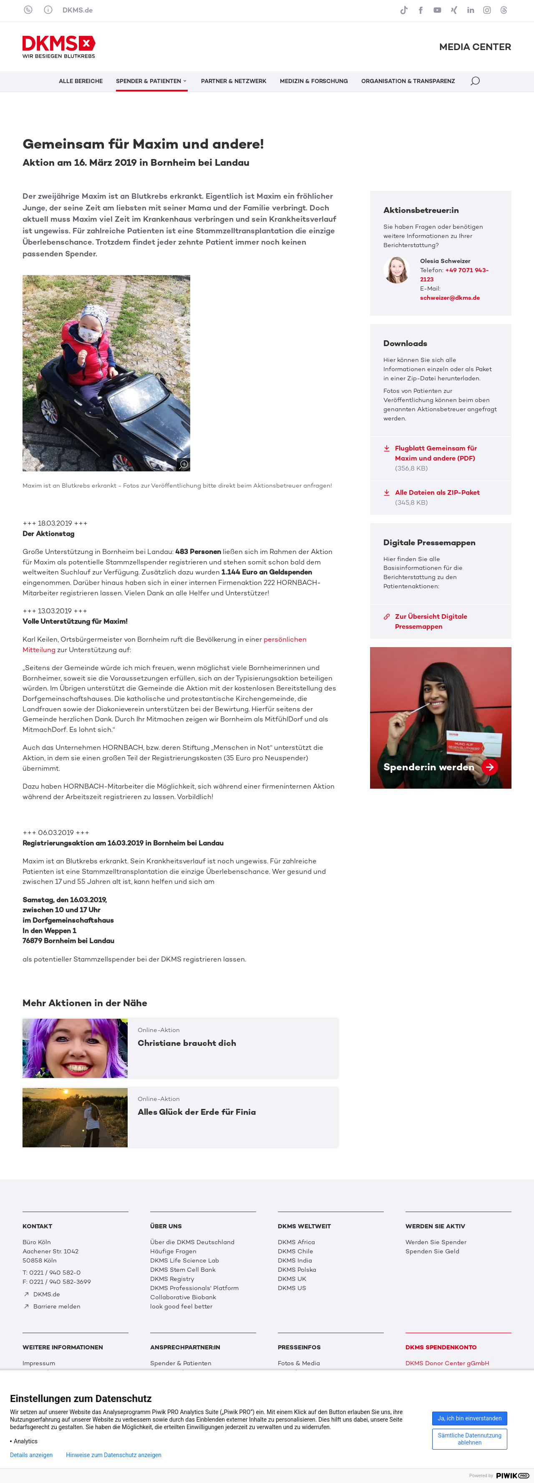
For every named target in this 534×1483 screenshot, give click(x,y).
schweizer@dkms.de (450, 297)
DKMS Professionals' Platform (194, 1288)
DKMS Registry (172, 1279)
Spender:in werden (440, 718)
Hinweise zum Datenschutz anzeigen (113, 1455)
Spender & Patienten (181, 1363)
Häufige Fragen (173, 1251)
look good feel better (181, 1306)
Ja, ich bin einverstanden (470, 1418)
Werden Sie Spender (436, 1242)
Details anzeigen (31, 1455)
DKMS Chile (295, 1251)
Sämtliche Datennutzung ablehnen (469, 1439)
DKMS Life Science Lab (184, 1260)
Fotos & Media (299, 1363)
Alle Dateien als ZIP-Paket (431, 497)
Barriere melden (52, 1306)
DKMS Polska (297, 1269)
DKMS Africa (296, 1242)
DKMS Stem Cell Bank (183, 1269)
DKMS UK (292, 1279)
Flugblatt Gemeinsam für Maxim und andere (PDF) (430, 458)
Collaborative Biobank (183, 1297)
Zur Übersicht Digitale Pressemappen (425, 621)
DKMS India (295, 1260)
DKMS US (292, 1288)
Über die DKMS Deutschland (192, 1242)
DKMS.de (78, 10)
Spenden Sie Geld (432, 1251)
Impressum (39, 1363)
